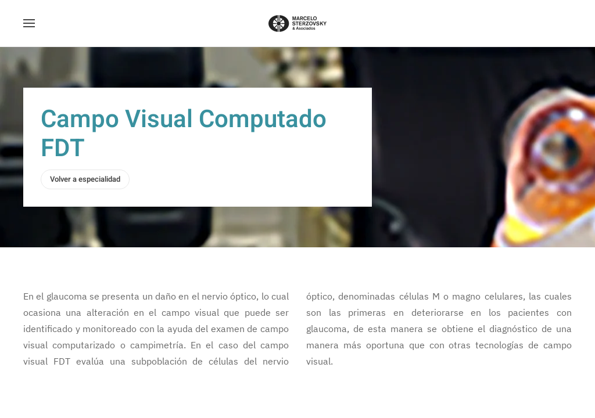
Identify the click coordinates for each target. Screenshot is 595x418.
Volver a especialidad (85, 179)
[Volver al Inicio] (297, 23)
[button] (29, 23)
